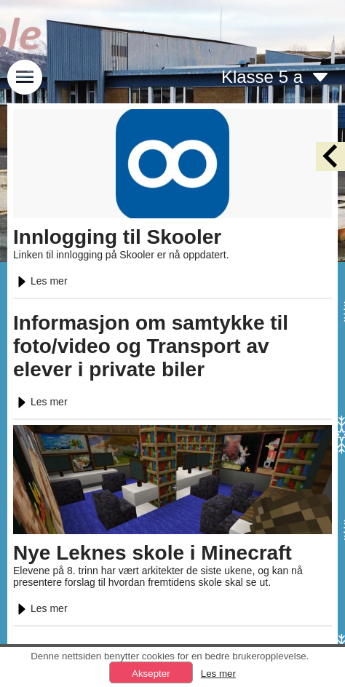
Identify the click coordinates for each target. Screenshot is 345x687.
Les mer (40, 281)
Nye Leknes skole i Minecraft (152, 552)
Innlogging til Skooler (117, 237)
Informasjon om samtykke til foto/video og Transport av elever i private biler (150, 346)
